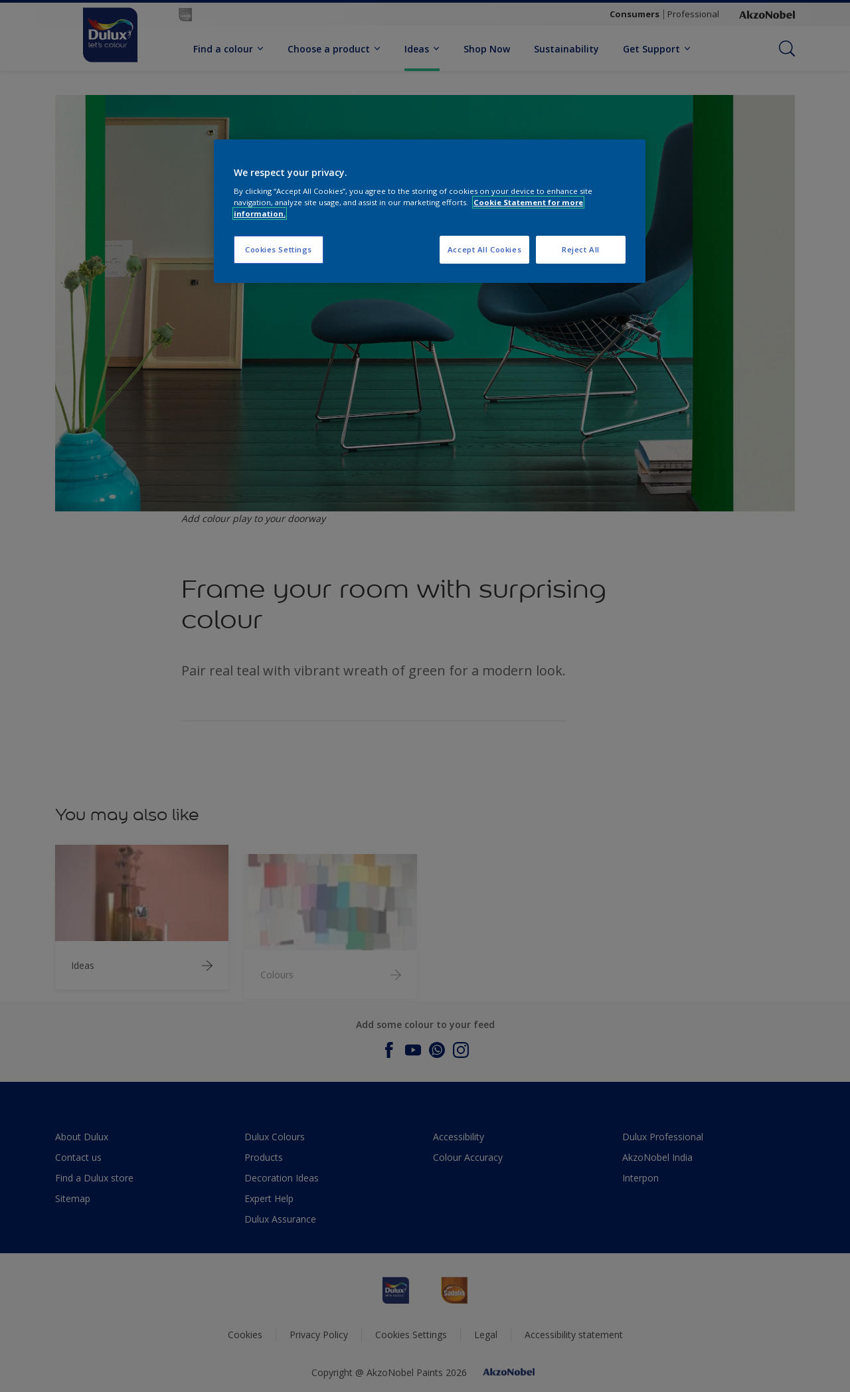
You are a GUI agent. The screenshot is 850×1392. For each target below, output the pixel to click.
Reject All (581, 249)
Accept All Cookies (484, 249)
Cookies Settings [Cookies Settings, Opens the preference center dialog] (278, 249)
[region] (429, 211)
